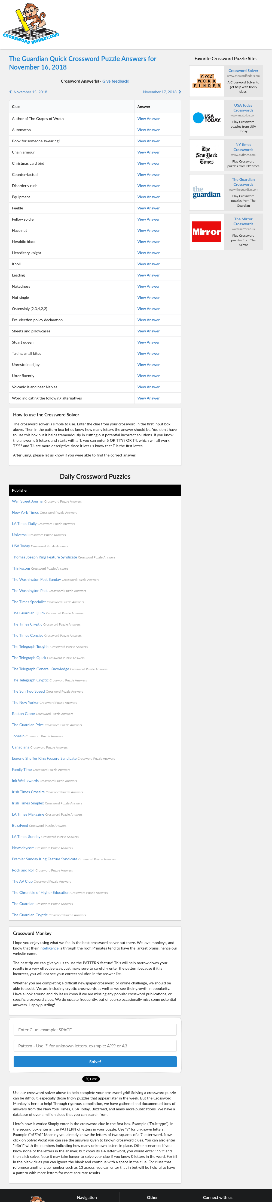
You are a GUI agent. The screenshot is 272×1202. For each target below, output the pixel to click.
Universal (39, 534)
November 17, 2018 (162, 91)
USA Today (40, 545)
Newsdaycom (42, 847)
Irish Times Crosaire (47, 791)
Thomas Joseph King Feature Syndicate (63, 557)
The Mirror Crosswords (243, 221)
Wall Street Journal (47, 501)
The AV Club (41, 881)
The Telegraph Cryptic (49, 680)
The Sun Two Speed (47, 691)
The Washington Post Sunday (55, 579)
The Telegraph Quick (48, 657)
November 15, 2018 (28, 91)
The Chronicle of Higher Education (60, 892)
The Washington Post (49, 590)
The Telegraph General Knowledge (60, 668)
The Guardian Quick (48, 613)
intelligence (49, 948)
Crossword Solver (243, 70)
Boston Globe (42, 713)
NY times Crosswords (243, 147)
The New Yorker (44, 702)
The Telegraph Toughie (50, 646)
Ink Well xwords (44, 780)
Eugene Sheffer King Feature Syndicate (63, 758)
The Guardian (42, 903)
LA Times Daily (43, 523)
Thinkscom (40, 568)
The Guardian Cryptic (49, 914)
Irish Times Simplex (47, 803)
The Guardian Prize (47, 724)
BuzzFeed (39, 825)
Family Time (41, 769)
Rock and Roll (42, 870)
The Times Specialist (48, 601)
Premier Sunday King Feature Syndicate (64, 859)
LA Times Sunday (45, 836)
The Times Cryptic (46, 624)
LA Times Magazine (47, 814)
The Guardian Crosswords (243, 182)
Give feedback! (115, 81)
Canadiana (40, 747)
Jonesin (37, 736)
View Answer (148, 118)
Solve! (95, 1061)
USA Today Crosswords (243, 107)
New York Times (44, 512)
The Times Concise (47, 635)
